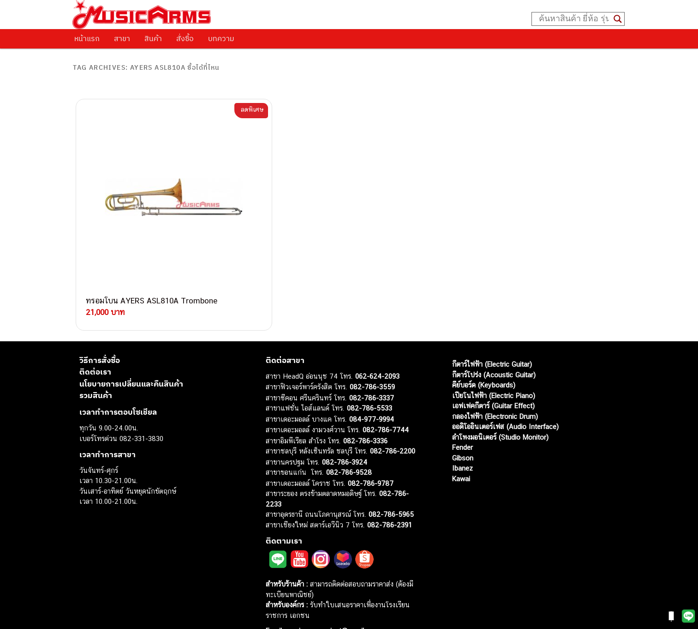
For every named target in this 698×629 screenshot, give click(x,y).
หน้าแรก (87, 38)
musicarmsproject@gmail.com (331, 606)
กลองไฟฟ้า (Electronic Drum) (495, 392)
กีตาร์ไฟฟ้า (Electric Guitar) (492, 340)
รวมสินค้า (95, 371)
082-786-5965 (391, 490)
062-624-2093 (377, 352)
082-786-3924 (344, 438)
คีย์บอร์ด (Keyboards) (483, 360)
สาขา (122, 38)
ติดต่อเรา (95, 347)
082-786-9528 (349, 448)
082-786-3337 (371, 373)
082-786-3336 (365, 416)
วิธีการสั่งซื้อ (99, 336)
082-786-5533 (369, 383)
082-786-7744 (386, 405)
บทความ (221, 38)
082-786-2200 (392, 426)
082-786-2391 (389, 500)
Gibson (462, 433)
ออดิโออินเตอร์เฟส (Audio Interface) (505, 402)
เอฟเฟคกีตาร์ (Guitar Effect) (493, 381)
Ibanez (462, 444)
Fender (462, 423)
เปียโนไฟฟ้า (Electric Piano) (493, 371)
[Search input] (574, 18)
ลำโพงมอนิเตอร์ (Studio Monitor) (500, 413)
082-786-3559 (372, 362)
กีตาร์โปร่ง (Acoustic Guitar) (494, 350)
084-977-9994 (371, 395)
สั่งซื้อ (185, 38)
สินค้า (153, 38)
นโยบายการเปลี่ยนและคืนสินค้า (131, 359)
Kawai (461, 454)
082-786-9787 (371, 459)
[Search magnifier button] (617, 18)
